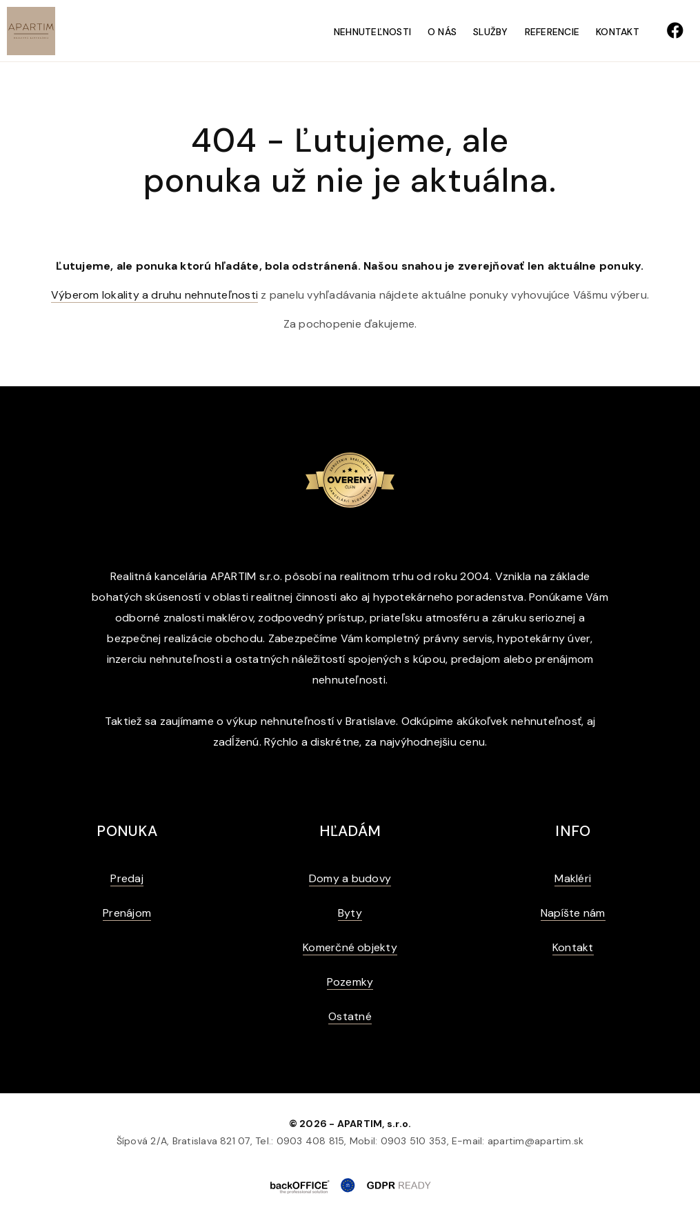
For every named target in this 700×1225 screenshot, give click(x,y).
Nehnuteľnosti (372, 32)
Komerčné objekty (350, 947)
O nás (442, 32)
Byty (350, 913)
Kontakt (617, 32)
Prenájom (127, 913)
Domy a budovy (350, 878)
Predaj (126, 878)
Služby (490, 32)
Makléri (572, 878)
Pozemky (350, 982)
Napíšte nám (573, 913)
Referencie (552, 32)
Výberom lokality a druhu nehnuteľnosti (154, 295)
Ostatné (350, 1016)
